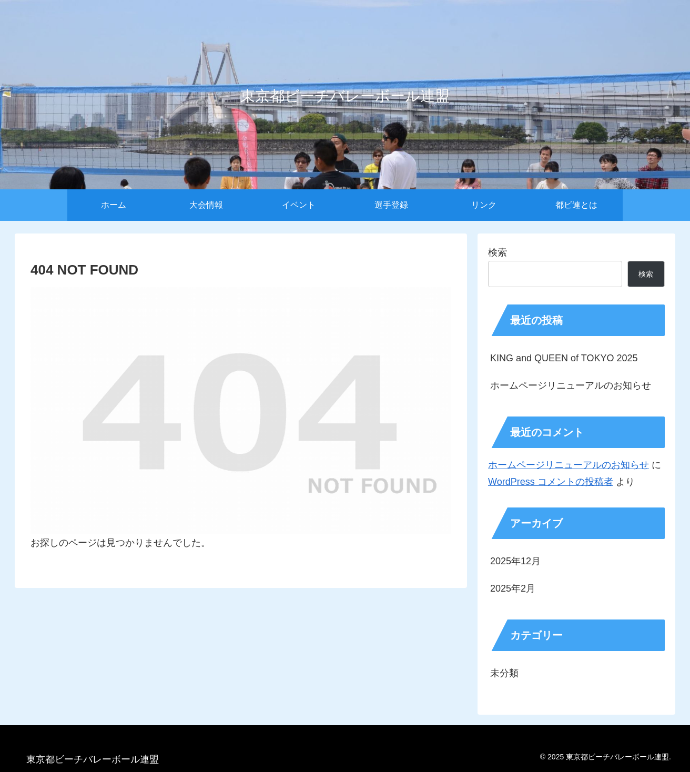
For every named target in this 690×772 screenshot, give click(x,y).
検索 (497, 252)
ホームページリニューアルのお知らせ (570, 385)
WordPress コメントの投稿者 (550, 481)
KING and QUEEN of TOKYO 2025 (563, 358)
